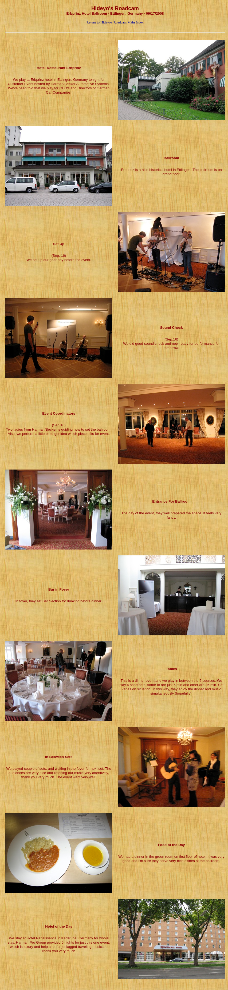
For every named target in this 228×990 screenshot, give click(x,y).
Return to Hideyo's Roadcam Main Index (115, 22)
